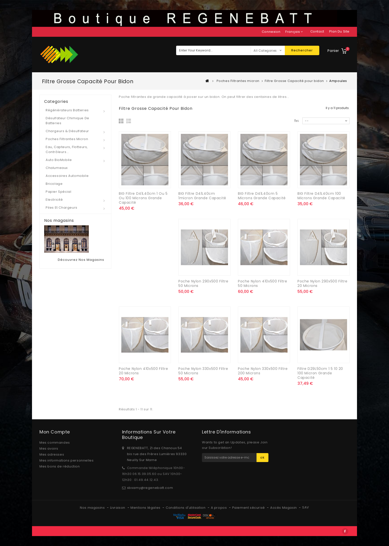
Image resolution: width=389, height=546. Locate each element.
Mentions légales (145, 507)
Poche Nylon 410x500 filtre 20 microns (143, 371)
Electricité (54, 199)
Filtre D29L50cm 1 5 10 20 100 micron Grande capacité (320, 373)
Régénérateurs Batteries (67, 110)
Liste (129, 121)
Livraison (118, 507)
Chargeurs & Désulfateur (67, 131)
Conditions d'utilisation (186, 507)
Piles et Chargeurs (61, 207)
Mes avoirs (48, 448)
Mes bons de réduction (59, 466)
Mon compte (54, 432)
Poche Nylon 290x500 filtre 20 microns (322, 283)
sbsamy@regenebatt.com (150, 487)
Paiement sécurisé (249, 507)
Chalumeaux (57, 167)
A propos (219, 507)
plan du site (339, 31)
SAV (305, 507)
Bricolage (54, 183)
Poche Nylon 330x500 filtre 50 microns (203, 371)
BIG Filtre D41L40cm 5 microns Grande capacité (262, 195)
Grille (121, 121)
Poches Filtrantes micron (67, 139)
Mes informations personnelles (66, 460)
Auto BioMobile (59, 159)
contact (317, 31)
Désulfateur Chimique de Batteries (67, 120)
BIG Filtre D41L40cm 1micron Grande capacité (202, 195)
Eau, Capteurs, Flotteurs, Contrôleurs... (67, 149)
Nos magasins (59, 220)
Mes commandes (54, 442)
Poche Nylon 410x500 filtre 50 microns (262, 283)
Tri (296, 120)
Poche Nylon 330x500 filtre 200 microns (263, 371)
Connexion (271, 31)
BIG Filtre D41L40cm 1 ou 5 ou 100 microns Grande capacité (143, 198)
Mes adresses (51, 454)
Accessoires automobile (67, 175)
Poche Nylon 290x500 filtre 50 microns (203, 283)
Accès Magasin (284, 507)
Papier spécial (58, 191)
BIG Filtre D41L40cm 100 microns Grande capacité (321, 195)
